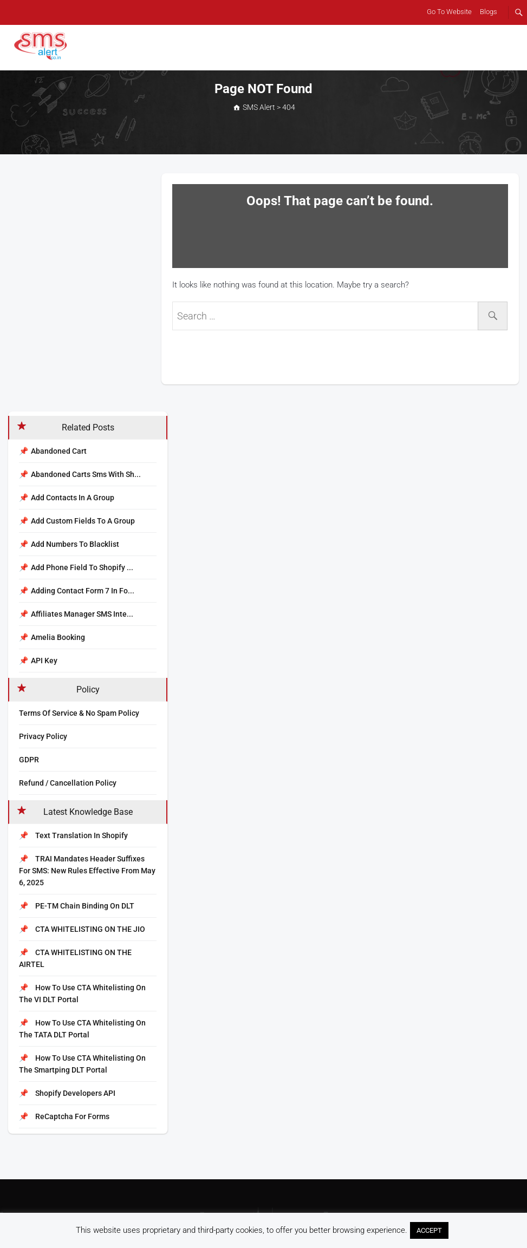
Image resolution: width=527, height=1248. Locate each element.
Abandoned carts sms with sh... (86, 474)
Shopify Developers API (67, 1093)
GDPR (29, 759)
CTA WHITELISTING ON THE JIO (82, 929)
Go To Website (449, 12)
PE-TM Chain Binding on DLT (76, 905)
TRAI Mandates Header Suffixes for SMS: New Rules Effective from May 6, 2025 (87, 870)
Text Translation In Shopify (73, 835)
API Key (44, 660)
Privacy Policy (43, 736)
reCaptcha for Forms (64, 1116)
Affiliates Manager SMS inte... (82, 614)
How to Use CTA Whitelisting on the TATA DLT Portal (82, 1028)
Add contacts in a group (72, 497)
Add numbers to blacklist (75, 544)
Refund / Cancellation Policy (67, 783)
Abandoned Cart (59, 451)
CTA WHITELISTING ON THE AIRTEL (75, 958)
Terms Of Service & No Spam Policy (79, 713)
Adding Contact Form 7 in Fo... (82, 590)
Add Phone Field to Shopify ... (82, 567)
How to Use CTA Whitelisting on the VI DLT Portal (82, 993)
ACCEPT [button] (429, 1230)
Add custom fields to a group (83, 521)
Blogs (488, 12)
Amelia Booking (58, 637)
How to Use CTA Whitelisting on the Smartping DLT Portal (82, 1064)
